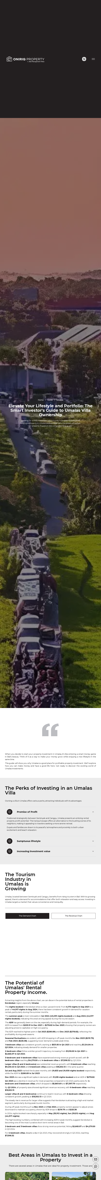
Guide (50, 400)
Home (41, 400)
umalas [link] (59, 400)
